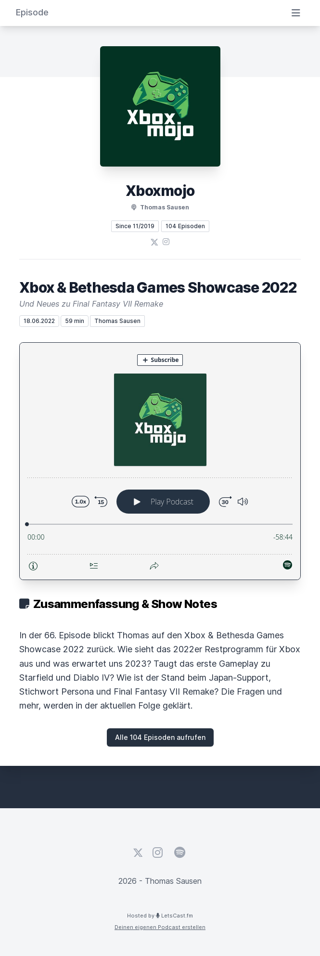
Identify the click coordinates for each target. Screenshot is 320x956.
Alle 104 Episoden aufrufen (160, 737)
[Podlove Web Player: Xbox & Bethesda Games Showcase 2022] (160, 461)
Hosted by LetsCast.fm (160, 915)
